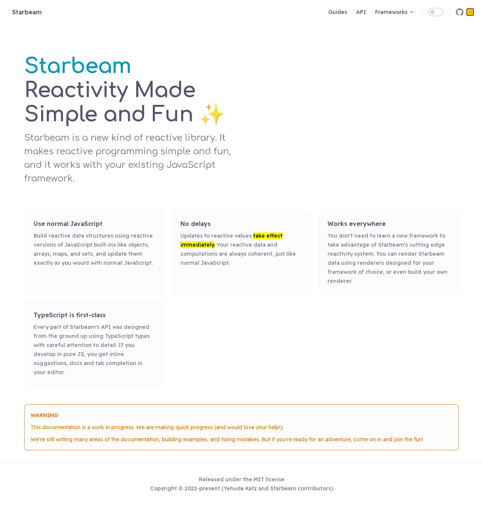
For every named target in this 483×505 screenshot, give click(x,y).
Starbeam (27, 12)
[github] (459, 12)
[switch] (435, 12)
